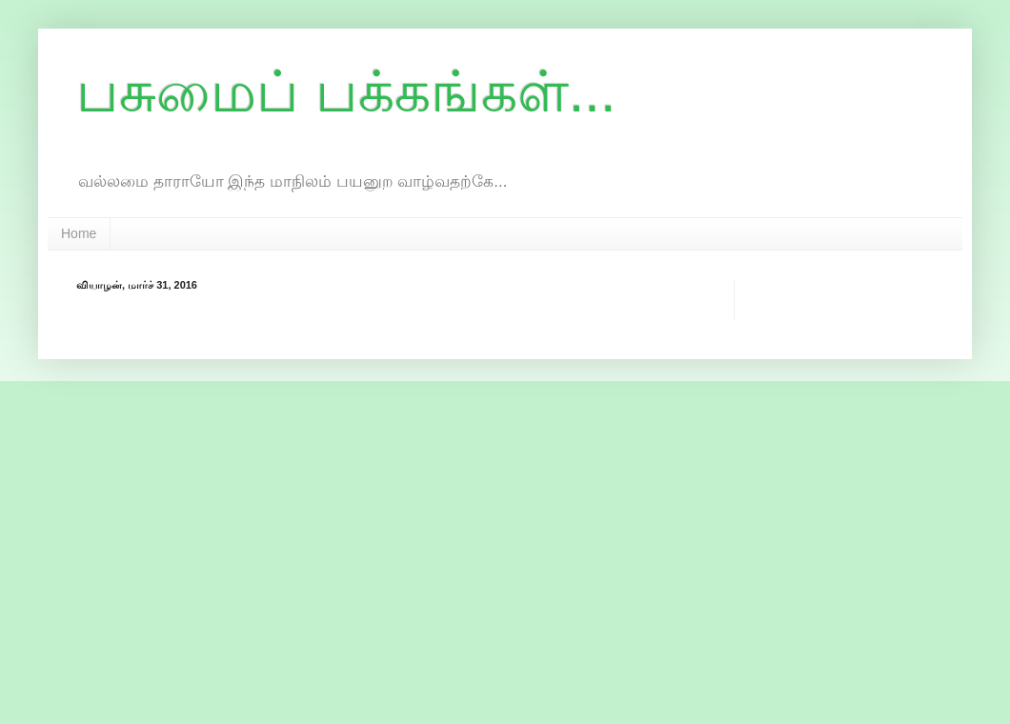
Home (78, 233)
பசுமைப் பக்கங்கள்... (346, 92)
